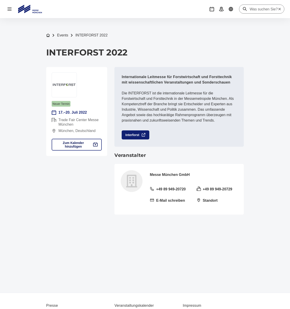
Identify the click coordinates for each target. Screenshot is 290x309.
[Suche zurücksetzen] (279, 9)
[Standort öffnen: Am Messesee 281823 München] (216, 201)
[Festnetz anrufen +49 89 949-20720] (170, 189)
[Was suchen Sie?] (264, 9)
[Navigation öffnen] (9, 9)
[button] (212, 9)
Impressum (192, 305)
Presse (52, 305)
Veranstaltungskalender (134, 305)
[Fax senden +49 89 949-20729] (216, 189)
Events (62, 35)
